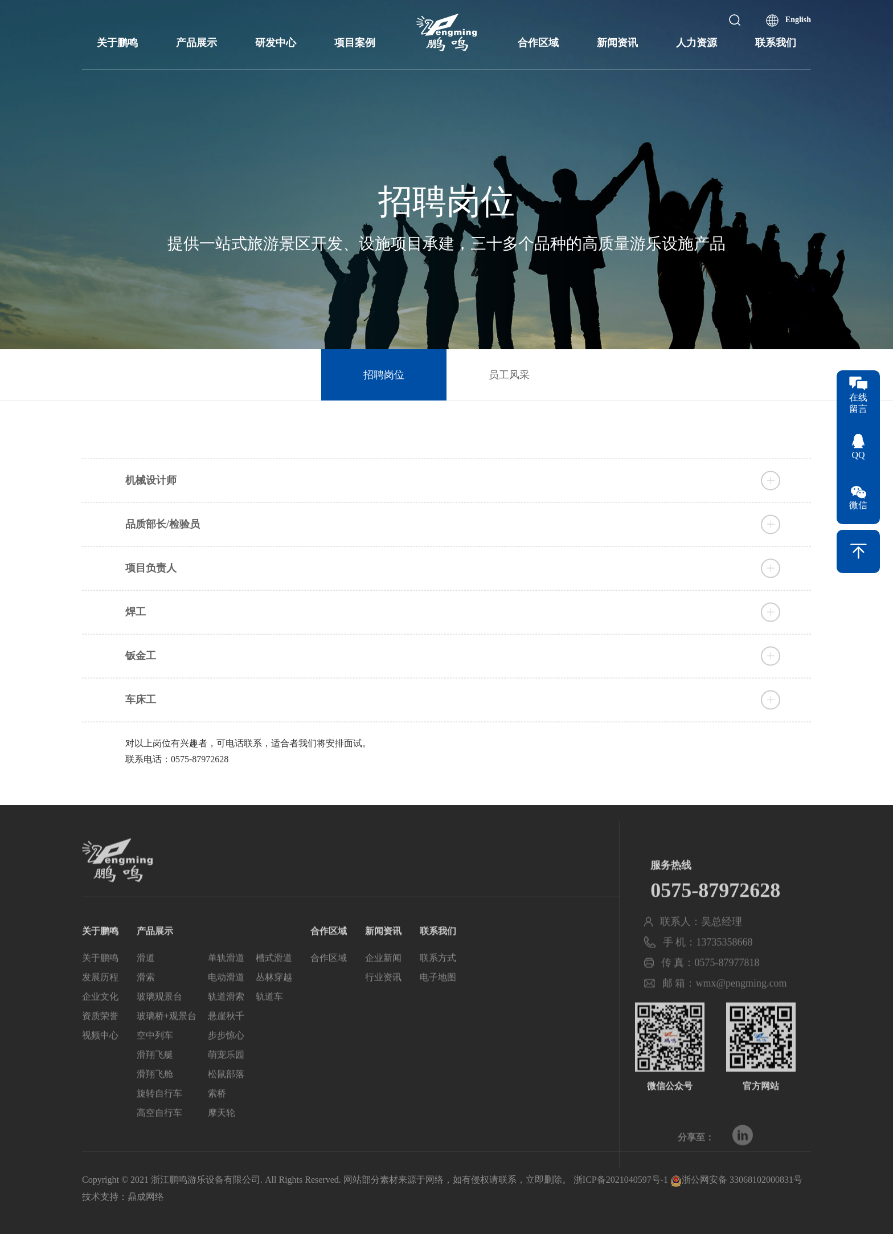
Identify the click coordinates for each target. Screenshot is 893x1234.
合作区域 (538, 42)
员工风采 (509, 375)
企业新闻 (383, 982)
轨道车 (269, 1021)
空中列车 (155, 1060)
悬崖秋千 (226, 1040)
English (798, 19)
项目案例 (354, 42)
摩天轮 (221, 1137)
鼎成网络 (146, 1197)
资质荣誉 (100, 1040)
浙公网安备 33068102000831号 (736, 1179)
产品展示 (196, 42)
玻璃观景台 (159, 1021)
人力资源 (696, 42)
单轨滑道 (226, 982)
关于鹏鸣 (117, 42)
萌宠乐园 (226, 1079)
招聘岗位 (383, 375)
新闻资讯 (617, 42)
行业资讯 (383, 1002)
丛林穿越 (274, 1002)
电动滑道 (226, 1002)
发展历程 (100, 1002)
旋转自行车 (159, 1118)
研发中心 (275, 42)
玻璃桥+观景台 (166, 1040)
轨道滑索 (226, 1021)
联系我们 (775, 42)
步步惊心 (226, 1060)
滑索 (146, 1002)
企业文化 (100, 1021)
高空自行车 (159, 1137)
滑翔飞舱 (155, 1099)
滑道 (146, 982)
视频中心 (100, 1060)
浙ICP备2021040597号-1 (621, 1179)
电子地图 (438, 1002)
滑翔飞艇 (155, 1079)
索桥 (217, 1118)
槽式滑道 (274, 982)
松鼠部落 (226, 1099)
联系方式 (438, 982)
